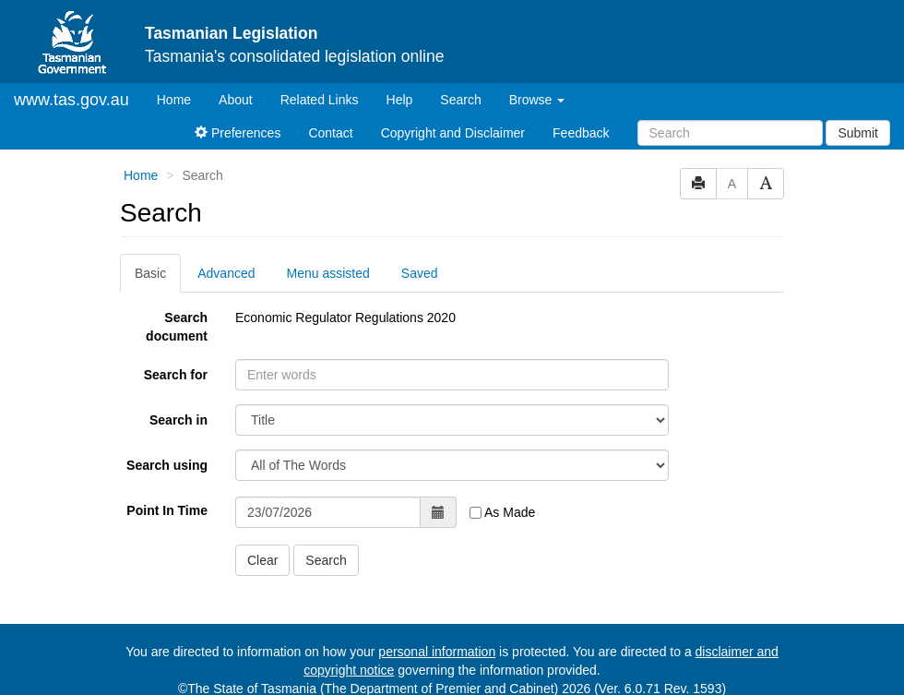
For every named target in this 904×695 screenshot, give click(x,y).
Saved (419, 273)
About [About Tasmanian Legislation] (236, 99)
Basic (150, 273)
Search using (167, 465)
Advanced (226, 273)
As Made (502, 512)
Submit (858, 133)
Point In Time (167, 510)
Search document (177, 326)
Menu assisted (328, 273)
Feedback (581, 133)
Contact (330, 133)
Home (181, 98)
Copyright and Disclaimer (453, 133)
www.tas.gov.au (71, 99)
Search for (176, 374)
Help (400, 99)
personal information (436, 651)
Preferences (237, 133)
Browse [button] (537, 99)
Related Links (319, 99)
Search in (178, 420)
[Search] (730, 133)
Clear (262, 560)
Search (460, 99)
